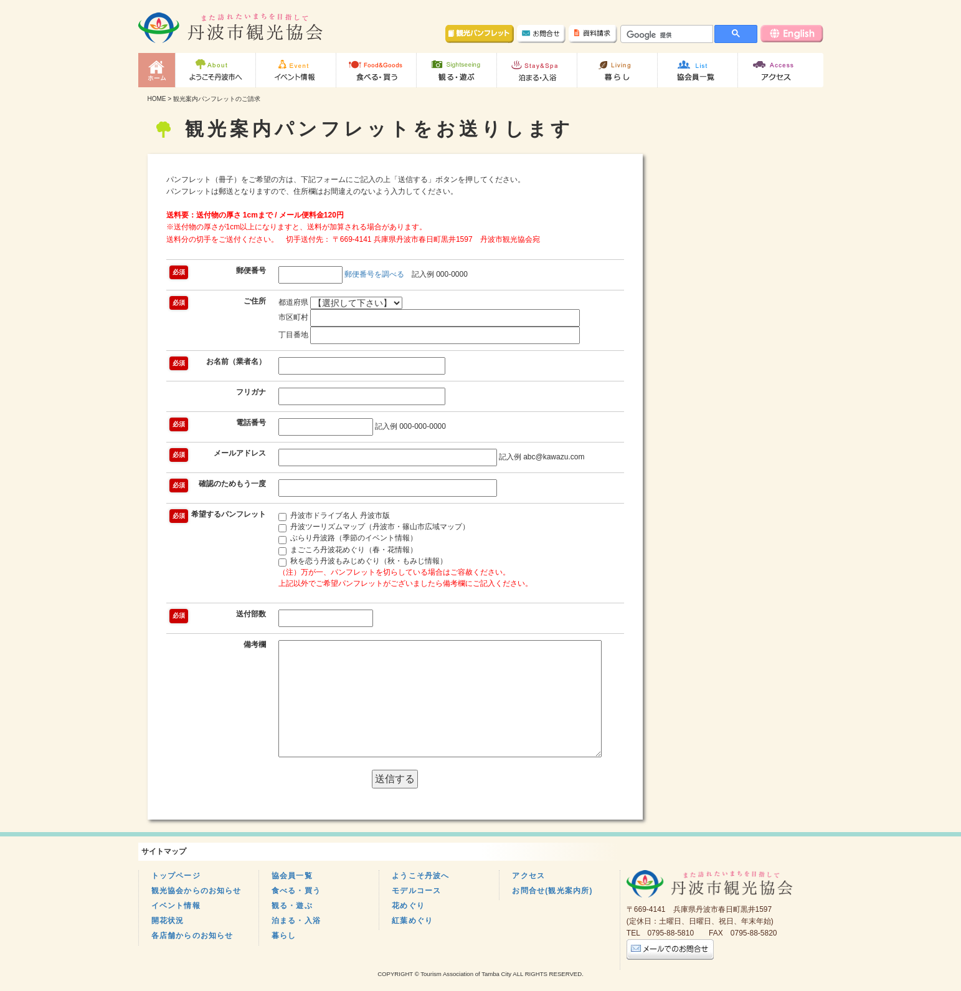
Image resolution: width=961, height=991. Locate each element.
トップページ (176, 875)
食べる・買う (296, 890)
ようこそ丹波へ (420, 875)
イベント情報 (176, 905)
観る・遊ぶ (292, 905)
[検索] (665, 35)
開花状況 (167, 920)
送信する (395, 778)
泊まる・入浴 (296, 920)
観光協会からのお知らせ (196, 890)
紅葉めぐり (412, 920)
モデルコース (416, 890)
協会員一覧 (292, 875)
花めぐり (408, 905)
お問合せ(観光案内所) (552, 890)
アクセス (528, 875)
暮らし (284, 935)
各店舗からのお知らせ (192, 935)
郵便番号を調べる (374, 274)
